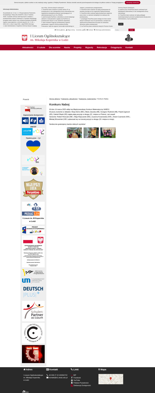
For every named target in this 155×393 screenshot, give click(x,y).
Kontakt (129, 47)
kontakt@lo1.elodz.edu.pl (57, 377)
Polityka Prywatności (80, 383)
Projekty (77, 47)
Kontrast (90, 30)
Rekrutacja (102, 47)
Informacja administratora (102, 30)
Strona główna (60, 30)
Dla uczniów (54, 47)
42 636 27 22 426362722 (56, 375)
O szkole (41, 47)
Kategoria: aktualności (69, 99)
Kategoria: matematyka (87, 99)
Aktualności (27, 47)
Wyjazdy (89, 47)
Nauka (67, 47)
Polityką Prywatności (60, 2)
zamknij (121, 24)
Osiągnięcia (116, 47)
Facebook (76, 378)
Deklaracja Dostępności (81, 385)
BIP (73, 375)
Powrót (26, 99)
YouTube (75, 380)
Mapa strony (70, 30)
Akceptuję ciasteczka (132, 2)
